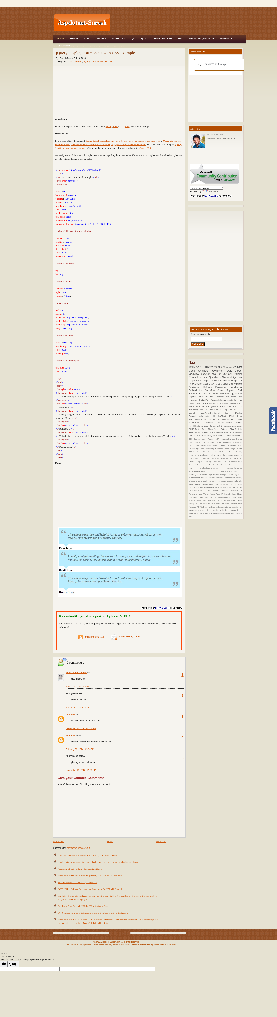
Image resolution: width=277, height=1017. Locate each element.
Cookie (230, 413)
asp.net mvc (210, 373)
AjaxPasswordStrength (219, 475)
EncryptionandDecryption (201, 416)
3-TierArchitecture (235, 462)
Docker (212, 484)
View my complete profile (221, 139)
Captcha (218, 442)
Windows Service (212, 419)
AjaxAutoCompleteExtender (231, 439)
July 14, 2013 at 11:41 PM (78, 686)
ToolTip (233, 403)
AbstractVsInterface (197, 465)
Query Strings (237, 494)
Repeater (229, 410)
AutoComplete (196, 384)
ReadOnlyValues (225, 497)
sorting (210, 462)
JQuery (144, 38)
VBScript (233, 504)
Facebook (238, 423)
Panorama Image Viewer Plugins (202, 494)
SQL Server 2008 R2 (212, 452)
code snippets (80, 148)
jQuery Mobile (231, 510)
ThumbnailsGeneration (225, 455)
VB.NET (237, 367)
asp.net (69, 148)
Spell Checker (217, 500)
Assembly (220, 478)
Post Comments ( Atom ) (78, 848)
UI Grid (192, 436)
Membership (236, 387)
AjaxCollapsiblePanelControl (231, 471)
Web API (238, 410)
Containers (222, 481)
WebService (232, 397)
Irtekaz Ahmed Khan (76, 672)
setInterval (227, 436)
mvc (240, 377)
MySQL (204, 445)
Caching (239, 478)
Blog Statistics (236, 429)
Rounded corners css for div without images (92, 144)
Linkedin (197, 445)
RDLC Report (235, 416)
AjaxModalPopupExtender (222, 400)
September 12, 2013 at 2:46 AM (81, 728)
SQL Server (234, 370)
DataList (238, 413)
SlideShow (224, 403)
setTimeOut (237, 436)
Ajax (87, 38)
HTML (239, 390)
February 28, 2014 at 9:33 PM (80, 749)
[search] (219, 64)
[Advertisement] (178, 23)
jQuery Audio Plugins (216, 510)
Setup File (207, 500)
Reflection (219, 449)
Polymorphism (236, 432)
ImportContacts (233, 487)
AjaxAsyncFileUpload (213, 413)
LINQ (191, 445)
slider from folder (232, 513)
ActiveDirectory (211, 465)
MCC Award (194, 491)
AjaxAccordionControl (234, 468)
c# (221, 373)
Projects (228, 494)
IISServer (209, 387)
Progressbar (214, 406)
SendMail (220, 397)
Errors (193, 377)
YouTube (195, 413)
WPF (199, 507)
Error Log (225, 484)
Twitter (198, 429)
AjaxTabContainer (196, 442)
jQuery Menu (208, 429)
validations (225, 380)
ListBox (212, 432)
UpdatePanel (205, 400)
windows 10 (221, 462)
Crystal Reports (227, 390)
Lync (240, 487)
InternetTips (213, 403)
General (78, 61)
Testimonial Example (102, 61)
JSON (217, 380)
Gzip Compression (201, 487)
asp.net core (231, 458)
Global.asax (226, 426)
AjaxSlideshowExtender (198, 478)
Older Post (161, 841)
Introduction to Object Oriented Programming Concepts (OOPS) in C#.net (90, 875)
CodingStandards (210, 481)
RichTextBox (237, 497)
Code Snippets (200, 370)
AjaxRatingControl (235, 475)
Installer (239, 442)
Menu (205, 406)
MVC (180, 38)
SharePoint (226, 393)
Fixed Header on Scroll (199, 426)
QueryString (210, 449)
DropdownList (196, 380)
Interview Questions (201, 38)
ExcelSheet (195, 393)
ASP (218, 439)
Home (60, 38)
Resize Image (230, 449)
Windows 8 (212, 458)
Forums (233, 484)
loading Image (227, 419)
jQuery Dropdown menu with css (130, 144)
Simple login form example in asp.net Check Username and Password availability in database (98, 862)
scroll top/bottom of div (217, 513)
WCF (199, 406)
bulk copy (205, 507)
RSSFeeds (194, 497)
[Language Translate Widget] (206, 188)
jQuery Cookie (216, 436)
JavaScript (118, 38)
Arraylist (212, 478)
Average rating (209, 442)
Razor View (226, 406)
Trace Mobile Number (212, 504)
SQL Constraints (196, 452)
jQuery (109, 126)
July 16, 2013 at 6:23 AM (77, 707)
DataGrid (205, 484)
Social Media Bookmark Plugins (202, 455)
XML (213, 397)
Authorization (230, 478)
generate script (201, 510)
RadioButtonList (196, 419)
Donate (218, 484)
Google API (236, 380)
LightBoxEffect (221, 416)
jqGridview (204, 513)
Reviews (239, 449)
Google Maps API (198, 403)
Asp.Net (74, 38)
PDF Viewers (230, 445)
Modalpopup (222, 387)
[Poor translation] (13, 964)
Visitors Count (201, 458)
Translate (210, 191)
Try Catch (225, 504)
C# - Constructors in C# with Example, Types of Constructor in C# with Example (93, 913)
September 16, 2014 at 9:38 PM (81, 770)
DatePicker (228, 384)
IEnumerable (236, 426)
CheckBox (211, 390)
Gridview (101, 38)
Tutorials (226, 38)
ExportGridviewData (199, 397)
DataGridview (217, 410)
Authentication (197, 390)
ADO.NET (205, 410)
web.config (194, 410)
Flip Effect (226, 442)
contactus (217, 507)
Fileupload (227, 377)
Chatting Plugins (196, 481)
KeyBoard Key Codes (199, 432)
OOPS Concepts (163, 38)
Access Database (222, 429)
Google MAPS (210, 384)
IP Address (222, 487)
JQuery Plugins (232, 373)
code (211, 507)
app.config (221, 458)
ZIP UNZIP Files (203, 436)
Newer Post (58, 841)
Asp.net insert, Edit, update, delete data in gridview (80, 869)
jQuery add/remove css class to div (144, 141)
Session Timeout (229, 452)
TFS (224, 500)
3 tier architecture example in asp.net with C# (77, 882)
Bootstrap (238, 400)
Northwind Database (221, 491)
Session (199, 500)
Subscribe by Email (125, 636)
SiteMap (239, 452)
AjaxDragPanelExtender (199, 475)
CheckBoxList (209, 423)
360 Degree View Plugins (202, 439)
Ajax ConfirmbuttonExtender (207, 468)
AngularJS (208, 380)
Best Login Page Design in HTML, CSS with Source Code (83, 906)
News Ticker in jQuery (216, 445)
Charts (199, 423)
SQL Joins (237, 406)
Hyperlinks (213, 487)
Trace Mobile (65, 45)
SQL (132, 38)
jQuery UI (237, 393)
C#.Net (218, 367)
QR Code (200, 449)
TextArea (199, 504)
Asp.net (195, 367)
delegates (225, 507)
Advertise (221, 465)
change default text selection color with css (106, 141)
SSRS (192, 429)
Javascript (219, 370)
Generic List (215, 426)
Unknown (71, 714)
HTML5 (233, 442)
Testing (192, 504)
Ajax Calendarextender (233, 465)
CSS (70, 61)
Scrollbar (192, 500)
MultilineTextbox (223, 432)
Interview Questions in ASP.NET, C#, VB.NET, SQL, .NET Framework (89, 855)
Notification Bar (236, 491)
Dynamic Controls (225, 423)
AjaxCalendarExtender (205, 471)
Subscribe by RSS (91, 637)
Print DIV (220, 494)
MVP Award (206, 491)
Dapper (197, 484)
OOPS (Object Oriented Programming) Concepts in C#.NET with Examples (90, 889)
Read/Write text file (208, 497)
